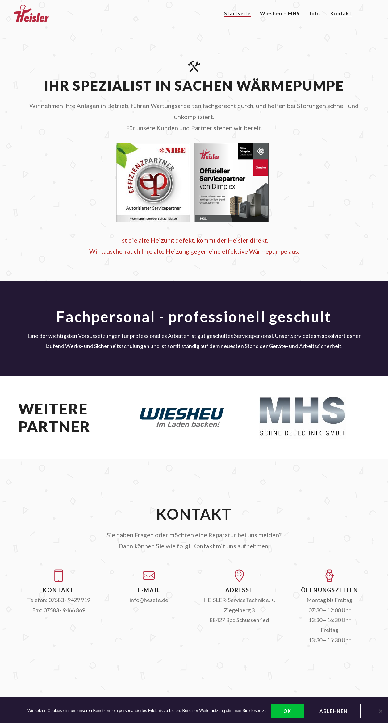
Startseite (237, 13)
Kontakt (341, 13)
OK (287, 711)
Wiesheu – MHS (280, 13)
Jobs (315, 13)
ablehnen (333, 711)
